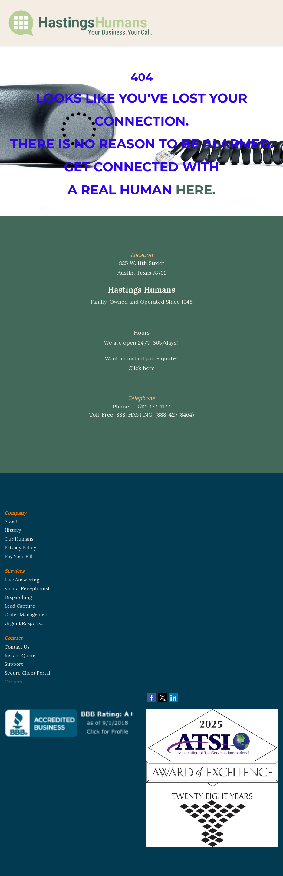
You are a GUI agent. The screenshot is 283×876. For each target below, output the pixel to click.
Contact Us (17, 647)
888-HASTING (134, 414)
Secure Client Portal (27, 673)
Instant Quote (20, 655)
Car (8, 681)
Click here (141, 367)
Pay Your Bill (18, 556)
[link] (151, 697)
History (13, 530)
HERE (194, 190)
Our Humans (19, 539)
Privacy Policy (20, 547)
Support (14, 664)
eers (17, 681)
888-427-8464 (174, 414)
